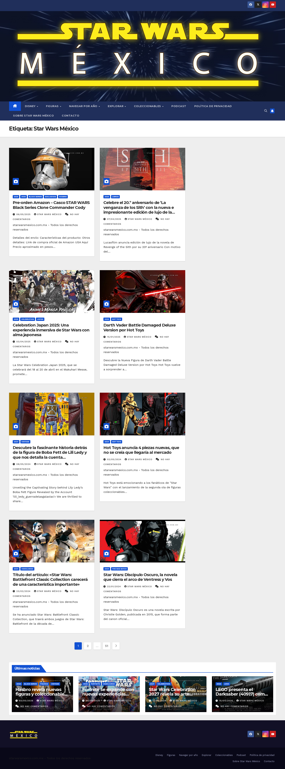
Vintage (25, 442)
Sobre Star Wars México (33, 115)
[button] (265, 111)
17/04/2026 (159, 700)
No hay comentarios (34, 706)
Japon (40, 319)
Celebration (27, 319)
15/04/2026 (226, 700)
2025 (16, 197)
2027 (152, 684)
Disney (31, 106)
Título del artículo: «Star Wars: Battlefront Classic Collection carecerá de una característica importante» (50, 579)
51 (106, 646)
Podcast (178, 106)
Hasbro (63, 197)
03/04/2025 (23, 341)
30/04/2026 (93, 700)
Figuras (52, 106)
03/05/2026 (26, 700)
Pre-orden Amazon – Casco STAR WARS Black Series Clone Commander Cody (51, 205)
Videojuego (27, 569)
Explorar (116, 106)
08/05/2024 (24, 464)
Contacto (70, 115)
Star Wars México (48, 214)
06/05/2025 (23, 214)
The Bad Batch (119, 569)
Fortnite (95, 684)
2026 (23, 197)
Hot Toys (116, 319)
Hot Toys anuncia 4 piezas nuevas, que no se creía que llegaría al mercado (141, 450)
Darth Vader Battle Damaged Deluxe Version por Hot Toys (139, 327)
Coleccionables (148, 106)
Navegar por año (83, 106)
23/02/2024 (23, 591)
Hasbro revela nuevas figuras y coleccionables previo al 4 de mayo (40, 694)
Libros (115, 197)
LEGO (226, 684)
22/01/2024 (114, 586)
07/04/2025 (114, 219)
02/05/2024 (114, 459)
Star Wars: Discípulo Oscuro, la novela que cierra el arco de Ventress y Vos (140, 577)
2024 (16, 442)
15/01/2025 (114, 337)
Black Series (35, 197)
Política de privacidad (213, 106)
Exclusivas (50, 197)
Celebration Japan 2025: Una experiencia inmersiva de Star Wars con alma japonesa (51, 330)
